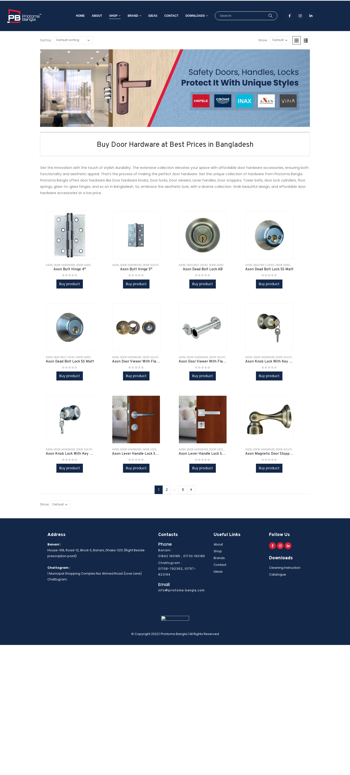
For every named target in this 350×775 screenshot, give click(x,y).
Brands (219, 558)
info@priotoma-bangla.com (181, 590)
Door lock (149, 449)
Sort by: (46, 40)
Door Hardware (64, 265)
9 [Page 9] (183, 489)
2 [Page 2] (167, 489)
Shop (106, 15)
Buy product (69, 283)
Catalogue (277, 574)
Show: (263, 40)
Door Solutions (153, 265)
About (90, 15)
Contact (164, 15)
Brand (125, 15)
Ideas (145, 15)
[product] (70, 235)
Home (73, 15)
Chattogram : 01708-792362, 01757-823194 (177, 569)
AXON (49, 265)
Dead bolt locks (197, 265)
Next (191, 490)
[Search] (263, 16)
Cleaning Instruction (284, 568)
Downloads (188, 15)
